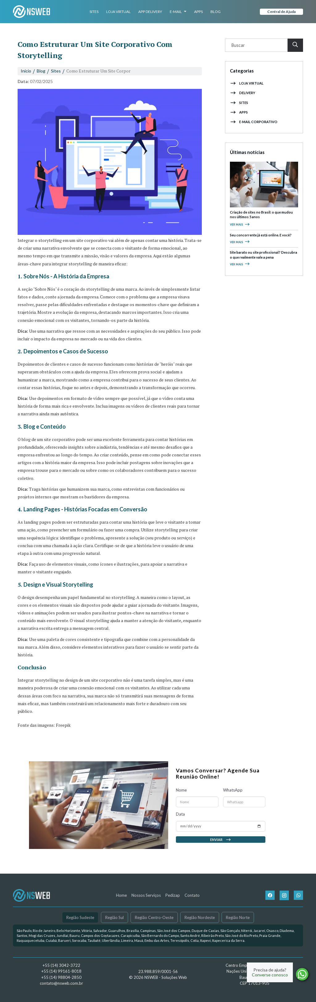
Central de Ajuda (281, 11)
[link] (158, 935)
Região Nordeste (200, 917)
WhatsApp (233, 794)
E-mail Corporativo (253, 121)
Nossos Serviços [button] (146, 895)
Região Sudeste (80, 917)
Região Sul (114, 917)
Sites (93, 11)
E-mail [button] (178, 11)
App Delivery (150, 11)
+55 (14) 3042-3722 (61, 965)
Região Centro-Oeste (154, 917)
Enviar (220, 843)
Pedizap (172, 895)
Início (26, 71)
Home (121, 895)
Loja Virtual (118, 11)
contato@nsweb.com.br (61, 983)
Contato (192, 895)
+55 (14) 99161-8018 (61, 971)
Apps (198, 11)
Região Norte (238, 917)
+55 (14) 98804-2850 (61, 977)
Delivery (242, 92)
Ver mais (240, 224)
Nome (181, 794)
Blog (215, 11)
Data (180, 818)
